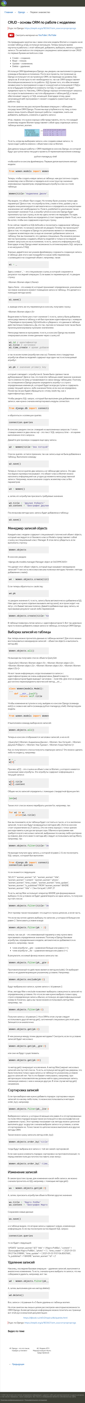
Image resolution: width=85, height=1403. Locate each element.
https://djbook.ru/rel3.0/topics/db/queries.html (45, 1342)
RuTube (52, 35)
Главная (9, 12)
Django (21, 12)
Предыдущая (18, 1388)
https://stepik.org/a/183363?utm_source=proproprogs (50, 28)
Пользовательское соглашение (36, 1400)
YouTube (42, 35)
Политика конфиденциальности (12, 1400)
